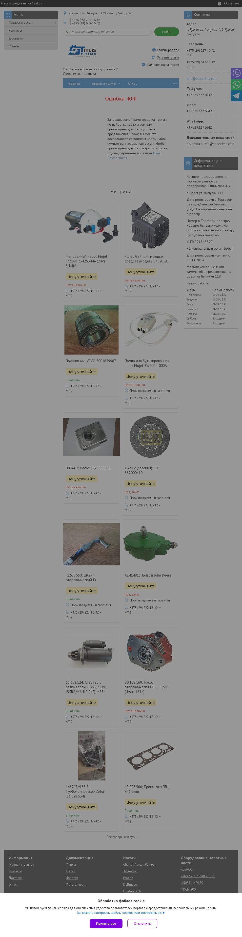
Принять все (106, 923)
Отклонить (142, 923)
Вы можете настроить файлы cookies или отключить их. (119, 913)
